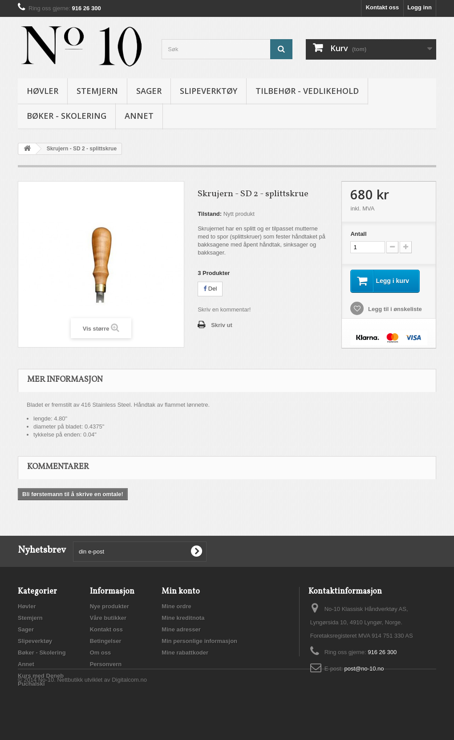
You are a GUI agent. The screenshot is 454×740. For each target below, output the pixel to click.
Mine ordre (176, 606)
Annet (139, 115)
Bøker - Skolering (66, 115)
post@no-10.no (364, 668)
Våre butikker (108, 618)
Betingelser (106, 641)
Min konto (181, 591)
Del (210, 288)
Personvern (106, 664)
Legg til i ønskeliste (394, 309)
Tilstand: (210, 213)
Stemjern (97, 90)
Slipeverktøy (208, 90)
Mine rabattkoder (185, 652)
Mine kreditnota (183, 618)
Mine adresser (181, 629)
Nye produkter (109, 606)
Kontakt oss (382, 7)
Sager (149, 90)
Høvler (42, 90)
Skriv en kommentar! (224, 309)
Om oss (100, 652)
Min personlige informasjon (199, 641)
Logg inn (419, 7)
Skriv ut (221, 325)
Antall (358, 233)
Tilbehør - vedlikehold (307, 90)
